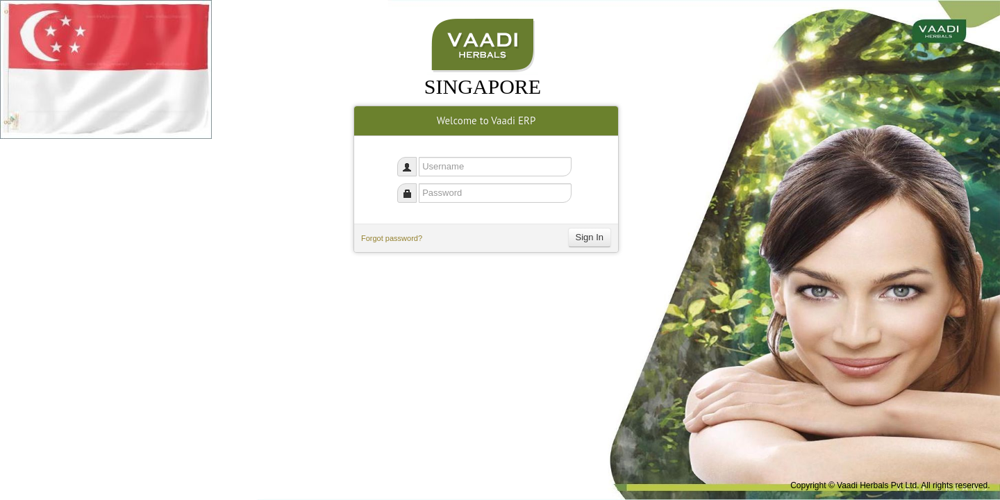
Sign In (589, 237)
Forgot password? (391, 238)
